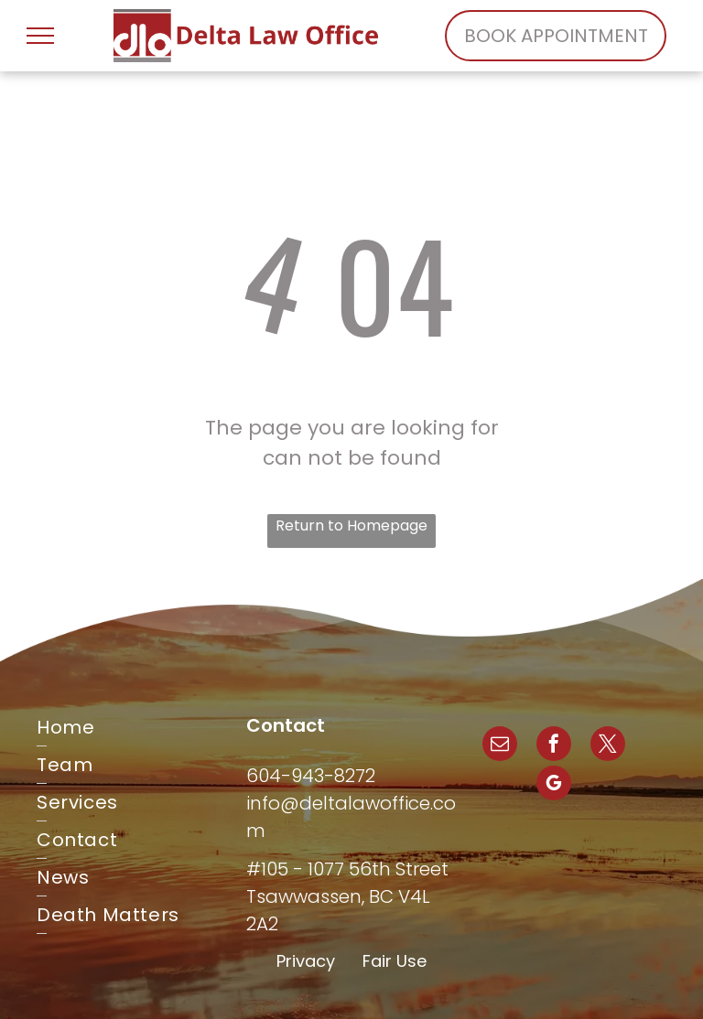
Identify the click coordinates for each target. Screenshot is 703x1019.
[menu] (40, 35)
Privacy (305, 960)
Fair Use (394, 960)
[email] (499, 746)
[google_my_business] (553, 785)
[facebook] (553, 746)
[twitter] (607, 746)
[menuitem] (141, 727)
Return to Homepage (351, 525)
